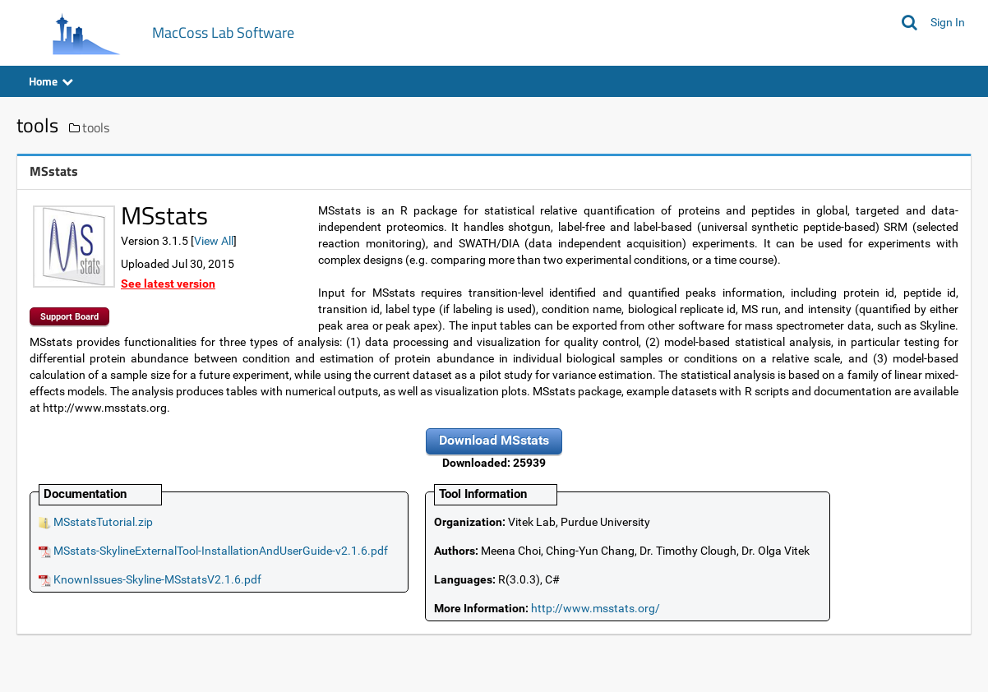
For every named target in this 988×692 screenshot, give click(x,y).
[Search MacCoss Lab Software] (909, 22)
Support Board (69, 316)
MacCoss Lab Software (223, 32)
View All (213, 240)
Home (51, 81)
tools (95, 127)
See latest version (168, 283)
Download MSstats (494, 440)
